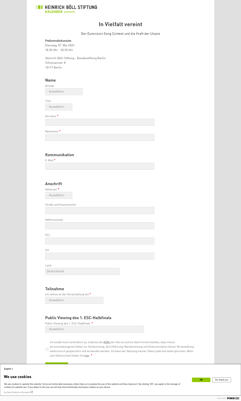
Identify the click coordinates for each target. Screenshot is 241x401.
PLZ (47, 235)
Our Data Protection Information (17, 392)
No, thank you (221, 380)
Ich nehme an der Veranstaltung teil (67, 294)
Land (48, 265)
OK (201, 380)
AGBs (106, 342)
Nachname (51, 131)
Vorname (50, 116)
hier (86, 355)
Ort (47, 250)
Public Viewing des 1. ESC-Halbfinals (68, 323)
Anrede (49, 86)
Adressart (51, 189)
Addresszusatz (54, 220)
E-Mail (49, 160)
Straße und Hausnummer (60, 204)
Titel (48, 101)
